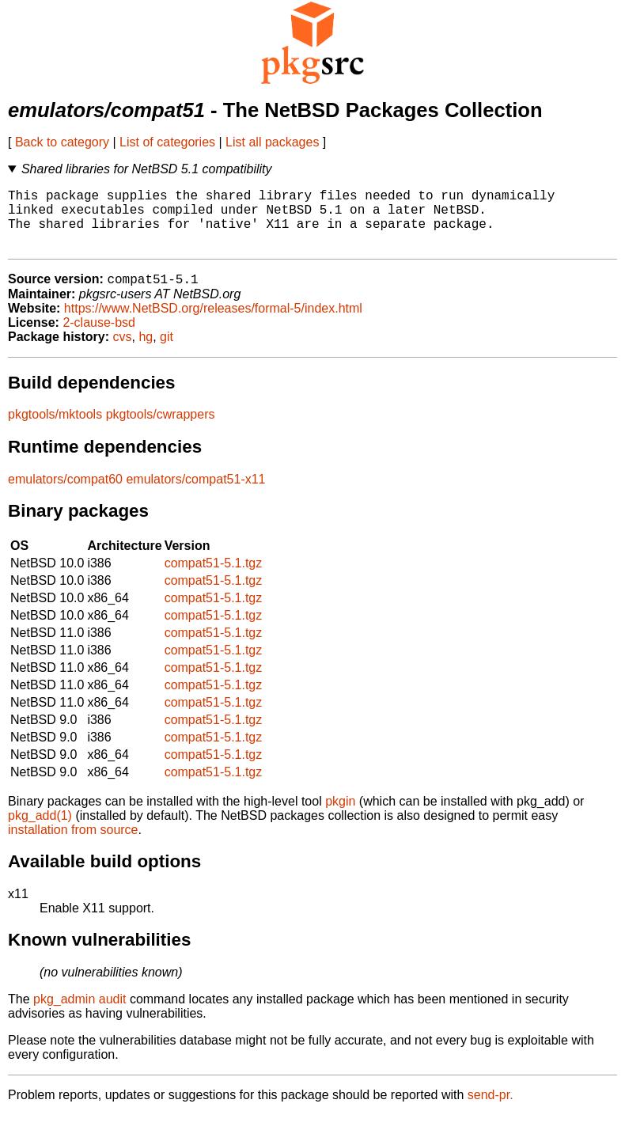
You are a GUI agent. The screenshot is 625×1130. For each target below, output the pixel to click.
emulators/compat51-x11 (195, 494)
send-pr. (490, 1110)
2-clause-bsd (98, 337)
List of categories (167, 142)
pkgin (340, 816)
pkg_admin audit (79, 1014)
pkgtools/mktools (55, 429)
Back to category (62, 142)
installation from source (73, 844)
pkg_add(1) (40, 830)
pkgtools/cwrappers (160, 429)
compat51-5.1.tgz (214, 578)
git (166, 351)
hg (145, 351)
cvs (122, 351)
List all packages (272, 142)
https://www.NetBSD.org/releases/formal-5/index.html (213, 323)
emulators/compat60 (65, 494)
